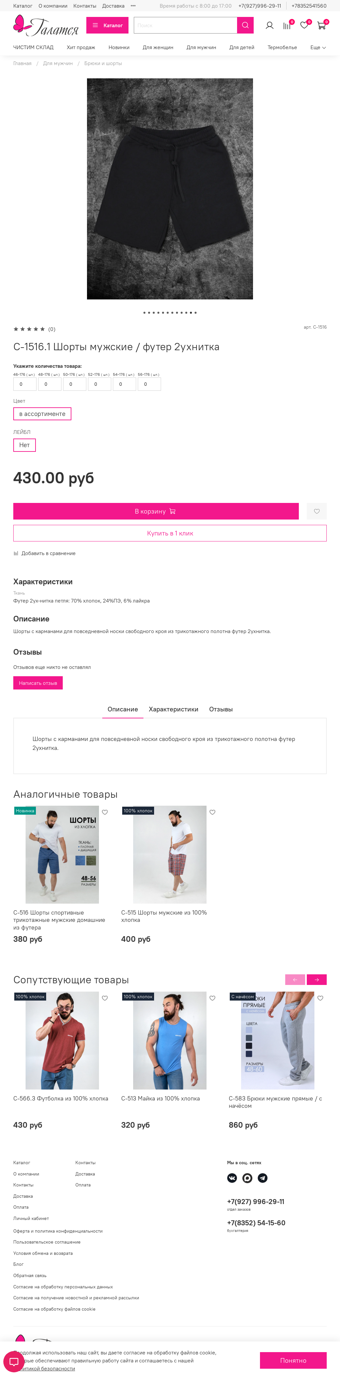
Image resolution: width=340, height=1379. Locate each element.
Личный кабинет (31, 1218)
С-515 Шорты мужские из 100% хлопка (164, 916)
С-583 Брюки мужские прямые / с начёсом (275, 1101)
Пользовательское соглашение (47, 1242)
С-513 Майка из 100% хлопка (160, 1098)
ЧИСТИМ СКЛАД (33, 47)
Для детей (241, 47)
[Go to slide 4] (158, 313)
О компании (53, 5)
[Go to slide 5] (163, 313)
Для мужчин (201, 47)
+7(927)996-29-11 (259, 5)
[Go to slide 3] (154, 313)
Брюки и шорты (103, 63)
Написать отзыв (38, 683)
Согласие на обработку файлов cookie (54, 1309)
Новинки (119, 47)
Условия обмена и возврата (43, 1253)
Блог (18, 1264)
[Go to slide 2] (149, 313)
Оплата (21, 1207)
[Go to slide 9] (182, 313)
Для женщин (158, 47)
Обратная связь (29, 1275)
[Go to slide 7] (172, 313)
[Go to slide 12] (196, 313)
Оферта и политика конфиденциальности (58, 1231)
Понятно (293, 1360)
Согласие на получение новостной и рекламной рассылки (76, 1298)
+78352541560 (309, 5)
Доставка (113, 5)
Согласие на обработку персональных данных (63, 1287)
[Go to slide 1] (144, 313)
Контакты (84, 5)
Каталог (23, 5)
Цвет (19, 401)
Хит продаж (81, 47)
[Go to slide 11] (191, 313)
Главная (22, 63)
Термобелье (282, 47)
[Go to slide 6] (168, 313)
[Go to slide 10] (186, 313)
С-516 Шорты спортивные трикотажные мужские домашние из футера (59, 920)
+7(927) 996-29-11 (255, 1201)
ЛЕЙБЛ (22, 432)
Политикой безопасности (44, 1368)
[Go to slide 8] (177, 313)
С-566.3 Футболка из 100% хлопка (60, 1098)
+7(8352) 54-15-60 (256, 1222)
